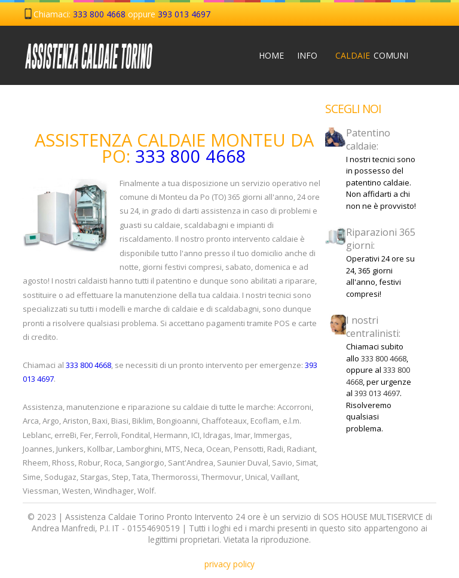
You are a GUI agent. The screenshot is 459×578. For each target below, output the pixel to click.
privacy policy (229, 564)
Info (307, 55)
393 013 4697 (184, 14)
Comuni (384, 55)
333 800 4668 (99, 14)
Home (269, 55)
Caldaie (345, 55)
